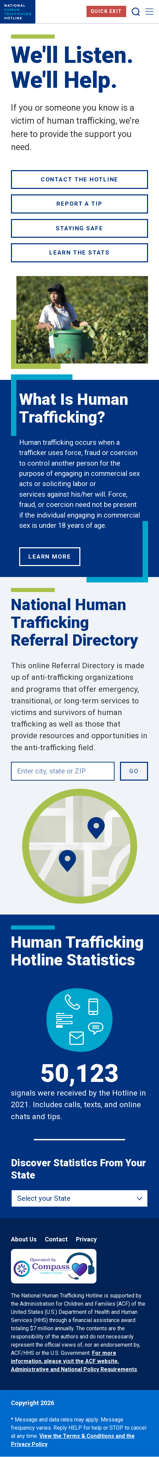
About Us (24, 1239)
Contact (56, 1239)
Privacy (86, 1239)
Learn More (49, 556)
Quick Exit (106, 11)
